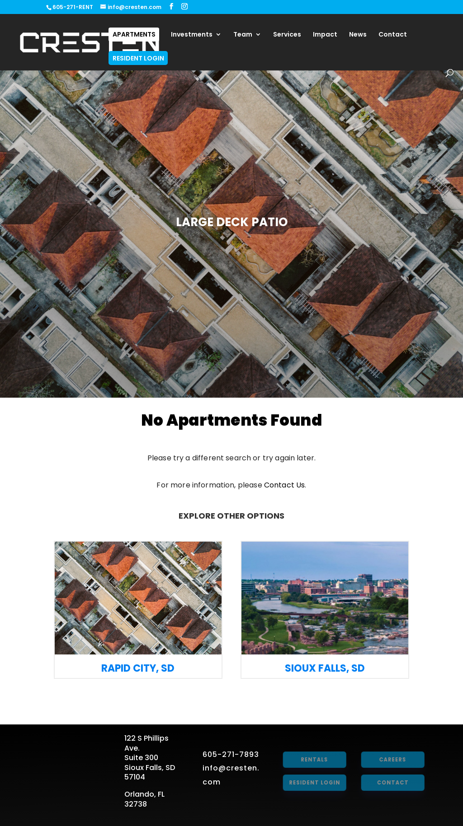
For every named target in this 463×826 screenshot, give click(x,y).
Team (242, 35)
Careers (391, 759)
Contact (392, 35)
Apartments (134, 34)
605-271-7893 (231, 754)
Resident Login (138, 58)
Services (287, 35)
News (358, 35)
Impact (325, 35)
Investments (192, 35)
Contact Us (284, 485)
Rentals (313, 759)
